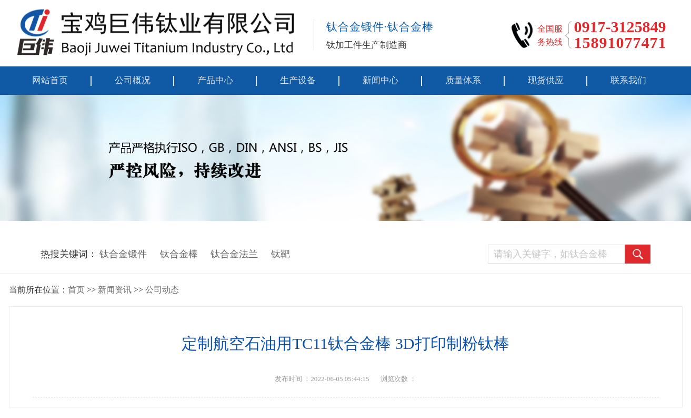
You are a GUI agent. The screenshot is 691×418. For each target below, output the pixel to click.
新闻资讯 (115, 289)
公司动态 (162, 289)
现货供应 (546, 80)
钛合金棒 (179, 254)
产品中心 (215, 80)
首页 (76, 289)
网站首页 (50, 80)
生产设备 (298, 80)
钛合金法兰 (234, 254)
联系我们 (628, 80)
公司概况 (133, 80)
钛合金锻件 (123, 254)
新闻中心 (380, 80)
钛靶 (280, 254)
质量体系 (463, 80)
